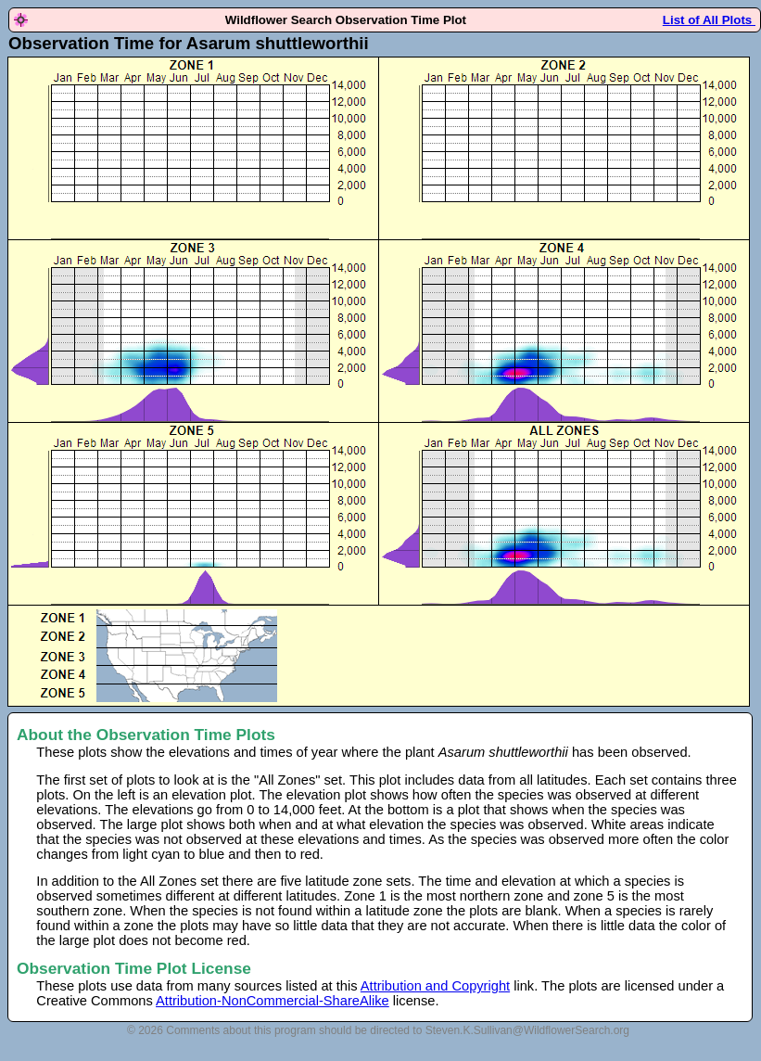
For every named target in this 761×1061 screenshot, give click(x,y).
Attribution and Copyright (435, 985)
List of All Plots (709, 20)
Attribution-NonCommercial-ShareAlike (272, 1000)
